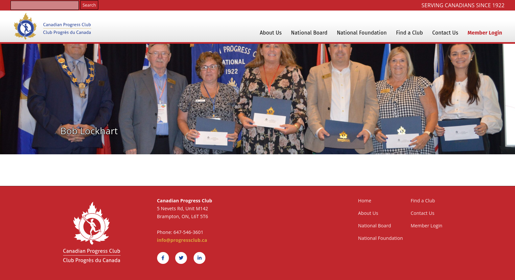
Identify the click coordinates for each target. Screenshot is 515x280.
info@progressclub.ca (182, 240)
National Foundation (362, 33)
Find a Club (409, 33)
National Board (309, 33)
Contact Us (445, 33)
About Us (271, 33)
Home (364, 200)
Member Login (485, 33)
